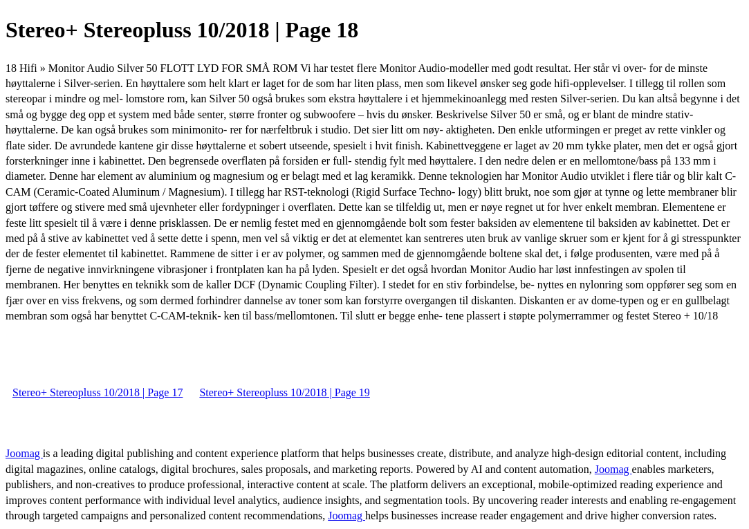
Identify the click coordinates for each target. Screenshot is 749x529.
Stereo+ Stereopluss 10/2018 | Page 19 (284, 392)
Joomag (24, 453)
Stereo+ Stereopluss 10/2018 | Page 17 (97, 392)
